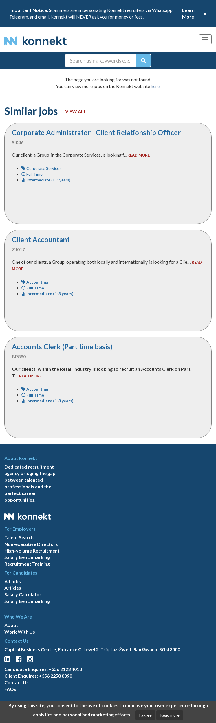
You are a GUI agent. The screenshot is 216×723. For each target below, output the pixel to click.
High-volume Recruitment (32, 550)
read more (138, 155)
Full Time (32, 174)
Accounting (34, 282)
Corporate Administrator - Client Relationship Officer (96, 132)
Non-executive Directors (31, 544)
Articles (12, 587)
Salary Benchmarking (27, 557)
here (155, 86)
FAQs (10, 689)
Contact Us (16, 682)
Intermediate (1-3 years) (45, 179)
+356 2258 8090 (55, 675)
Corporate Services (41, 168)
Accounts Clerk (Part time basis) (62, 346)
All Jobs (12, 581)
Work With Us (19, 631)
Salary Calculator (22, 594)
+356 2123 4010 (65, 669)
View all (75, 111)
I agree (145, 715)
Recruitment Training (27, 563)
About (11, 625)
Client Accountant (41, 239)
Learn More (188, 13)
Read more (170, 715)
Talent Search (19, 537)
